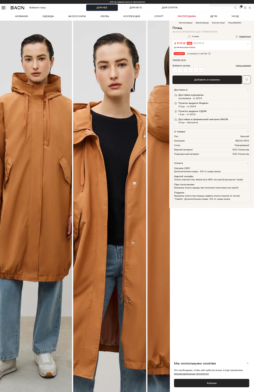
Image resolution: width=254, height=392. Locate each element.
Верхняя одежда (202, 23)
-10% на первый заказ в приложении (127, 2)
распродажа (187, 16)
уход (235, 16)
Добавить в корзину (207, 79)
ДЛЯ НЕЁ (102, 7)
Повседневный (242, 145)
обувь (104, 16)
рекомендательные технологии (191, 373)
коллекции (131, 16)
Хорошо (212, 382)
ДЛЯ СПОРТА (170, 7)
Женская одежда (185, 23)
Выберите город (31, 7)
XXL (201, 70)
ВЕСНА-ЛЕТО (242, 140)
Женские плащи (218, 23)
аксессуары (77, 16)
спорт (159, 16)
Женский (244, 136)
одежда (48, 16)
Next (172, 208)
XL (196, 70)
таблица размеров (243, 66)
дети (213, 16)
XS (175, 70)
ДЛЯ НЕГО (136, 7)
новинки (21, 16)
